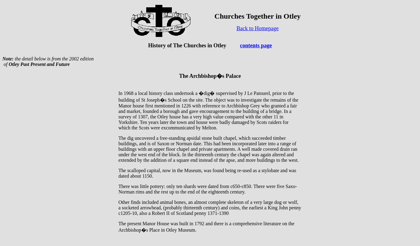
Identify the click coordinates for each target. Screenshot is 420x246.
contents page (256, 45)
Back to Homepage (258, 28)
